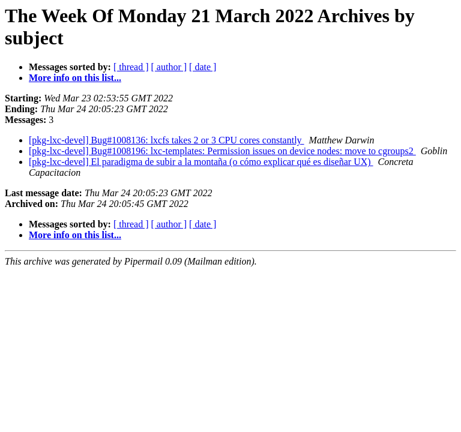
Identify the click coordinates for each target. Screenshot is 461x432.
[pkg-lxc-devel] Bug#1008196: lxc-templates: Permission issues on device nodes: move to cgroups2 (222, 151)
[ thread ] (131, 67)
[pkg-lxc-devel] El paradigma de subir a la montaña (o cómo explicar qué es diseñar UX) (201, 162)
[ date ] (202, 67)
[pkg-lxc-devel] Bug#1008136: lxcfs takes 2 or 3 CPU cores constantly (166, 140)
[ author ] (169, 67)
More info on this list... (75, 78)
